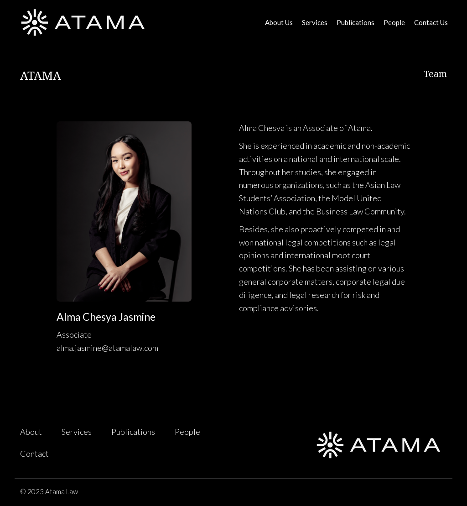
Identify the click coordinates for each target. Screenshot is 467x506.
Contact (34, 454)
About (31, 432)
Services (314, 22)
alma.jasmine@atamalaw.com (107, 348)
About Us (279, 22)
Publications (355, 22)
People (394, 22)
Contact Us (431, 22)
